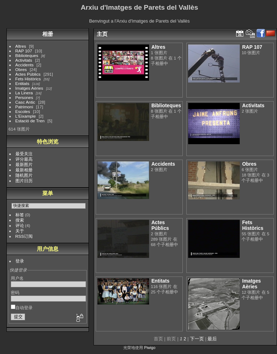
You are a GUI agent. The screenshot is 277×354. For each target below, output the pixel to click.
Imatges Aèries (29, 88)
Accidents (24, 64)
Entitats (22, 83)
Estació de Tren (30, 120)
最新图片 (24, 164)
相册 (47, 34)
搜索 (19, 220)
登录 (19, 261)
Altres (20, 46)
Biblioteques (26, 55)
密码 (15, 292)
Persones (24, 97)
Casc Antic (25, 102)
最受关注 (24, 153)
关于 (19, 230)
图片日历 (24, 180)
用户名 (17, 278)
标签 (19, 214)
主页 (102, 34)
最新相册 (24, 169)
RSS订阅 (24, 236)
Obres (21, 69)
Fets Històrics (28, 78)
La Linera (24, 92)
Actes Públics (28, 74)
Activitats (23, 60)
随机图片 (24, 175)
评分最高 (24, 159)
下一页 (197, 338)
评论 (19, 225)
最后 (212, 338)
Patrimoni (24, 106)
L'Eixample (25, 116)
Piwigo (149, 347)
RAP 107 (23, 50)
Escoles (22, 111)
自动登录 (22, 307)
